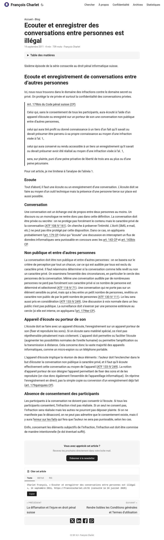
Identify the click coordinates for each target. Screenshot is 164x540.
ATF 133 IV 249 (70, 301)
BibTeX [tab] (40, 478)
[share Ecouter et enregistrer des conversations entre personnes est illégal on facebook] (85, 520)
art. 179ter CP (85, 310)
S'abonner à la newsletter (82, 458)
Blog (37, 19)
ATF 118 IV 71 (67, 287)
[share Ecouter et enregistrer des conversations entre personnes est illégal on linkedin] (78, 520)
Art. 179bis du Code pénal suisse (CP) (51, 104)
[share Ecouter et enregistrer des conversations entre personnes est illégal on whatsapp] (91, 520)
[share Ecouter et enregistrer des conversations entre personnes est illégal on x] (72, 520)
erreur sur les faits (45, 419)
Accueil (28, 19)
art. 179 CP (51, 235)
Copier (32, 494)
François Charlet (21, 4)
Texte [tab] (29, 478)
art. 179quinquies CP (38, 385)
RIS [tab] (50, 478)
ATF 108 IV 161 (55, 225)
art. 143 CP (110, 239)
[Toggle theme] (42, 5)
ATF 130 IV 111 (108, 297)
